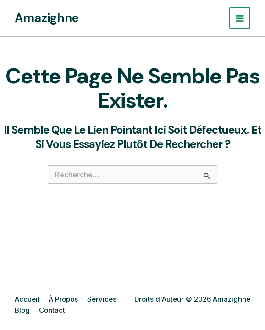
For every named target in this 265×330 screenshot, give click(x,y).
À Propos (63, 299)
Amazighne (47, 18)
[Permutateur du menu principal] (240, 18)
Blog (22, 310)
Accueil (27, 299)
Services (101, 299)
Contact (52, 310)
